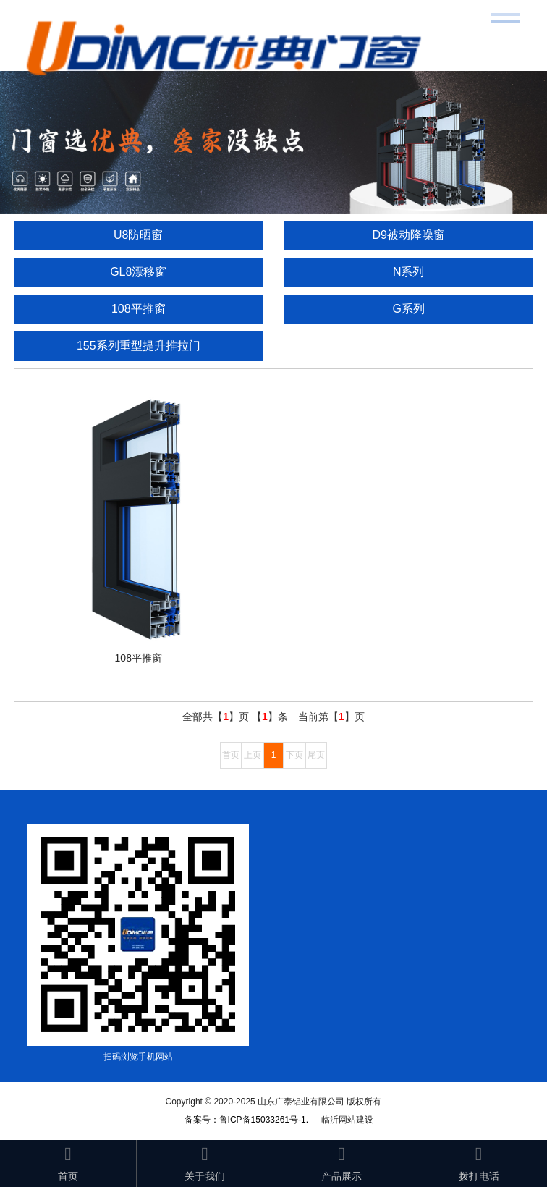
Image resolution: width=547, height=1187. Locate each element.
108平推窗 (138, 309)
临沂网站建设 (347, 1120)
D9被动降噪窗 (408, 235)
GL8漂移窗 (138, 272)
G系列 (408, 309)
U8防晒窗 (138, 235)
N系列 (409, 272)
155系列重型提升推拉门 (138, 345)
